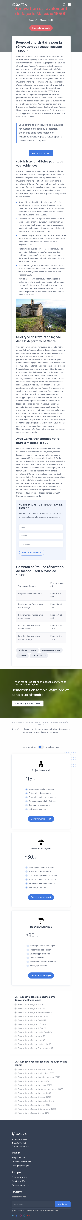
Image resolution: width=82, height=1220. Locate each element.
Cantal (23, 656)
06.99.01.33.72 (19, 1143)
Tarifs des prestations (21, 1161)
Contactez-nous (20, 1139)
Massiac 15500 (39, 656)
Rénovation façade (28, 650)
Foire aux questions (20, 1185)
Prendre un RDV (18, 1181)
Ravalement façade (52, 650)
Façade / (33, 20)
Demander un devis (41, 28)
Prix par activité (18, 1157)
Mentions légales (20, 1146)
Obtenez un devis (19, 1177)
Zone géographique (20, 1165)
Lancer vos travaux (41, 153)
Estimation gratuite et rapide (27, 703)
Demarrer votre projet (41, 819)
